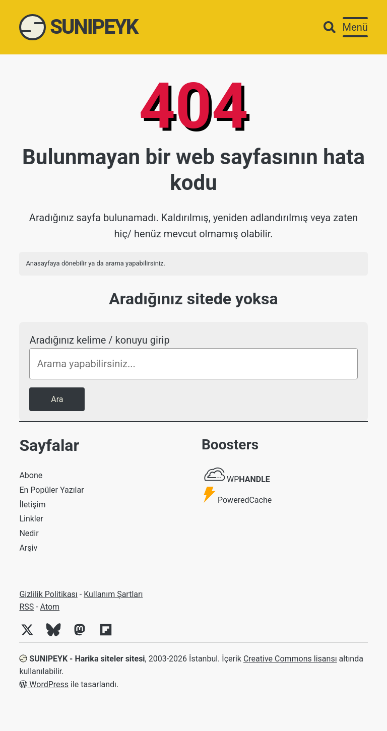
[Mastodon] (84, 635)
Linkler (31, 518)
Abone (30, 475)
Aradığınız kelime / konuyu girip (99, 340)
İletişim (32, 504)
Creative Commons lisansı (290, 658)
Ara (57, 399)
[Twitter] (31, 635)
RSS (26, 607)
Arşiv (28, 548)
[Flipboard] (110, 635)
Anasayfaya (42, 263)
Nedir (28, 533)
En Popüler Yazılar (51, 490)
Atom (50, 607)
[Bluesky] (57, 635)
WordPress (44, 684)
